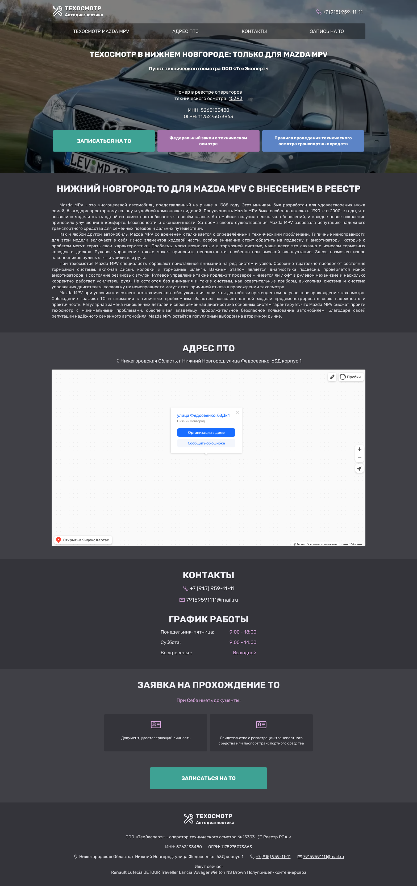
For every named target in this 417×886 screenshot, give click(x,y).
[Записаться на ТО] (104, 141)
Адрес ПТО (185, 31)
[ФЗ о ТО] (208, 141)
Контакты (254, 31)
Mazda (296, 54)
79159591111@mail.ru (212, 600)
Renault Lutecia (127, 872)
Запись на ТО (327, 31)
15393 (236, 98)
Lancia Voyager (194, 872)
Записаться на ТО (104, 141)
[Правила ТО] (313, 141)
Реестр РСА (275, 836)
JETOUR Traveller (161, 872)
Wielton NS (221, 872)
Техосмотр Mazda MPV (101, 31)
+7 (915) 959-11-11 (343, 12)
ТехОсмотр (84, 11)
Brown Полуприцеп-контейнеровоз (269, 872)
